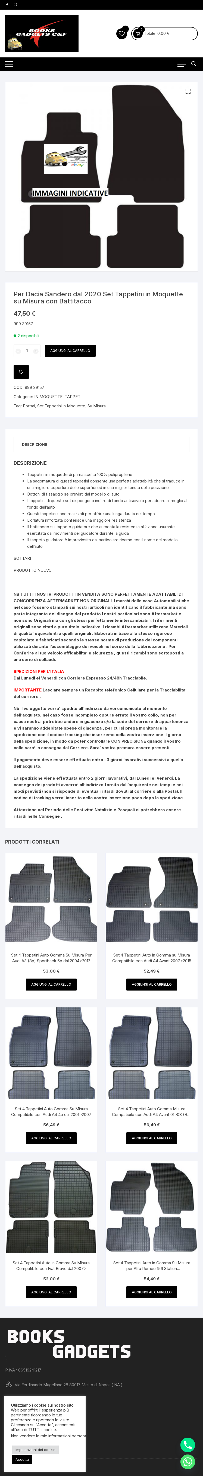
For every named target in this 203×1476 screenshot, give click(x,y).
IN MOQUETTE (48, 396)
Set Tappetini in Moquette (61, 405)
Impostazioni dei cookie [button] (35, 1449)
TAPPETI (73, 396)
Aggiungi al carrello (70, 351)
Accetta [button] (22, 1459)
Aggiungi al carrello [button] (51, 984)
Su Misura (97, 405)
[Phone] (187, 1445)
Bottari (29, 405)
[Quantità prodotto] (27, 351)
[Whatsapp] (187, 1462)
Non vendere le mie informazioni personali (50, 1436)
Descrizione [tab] (34, 444)
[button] (188, 91)
